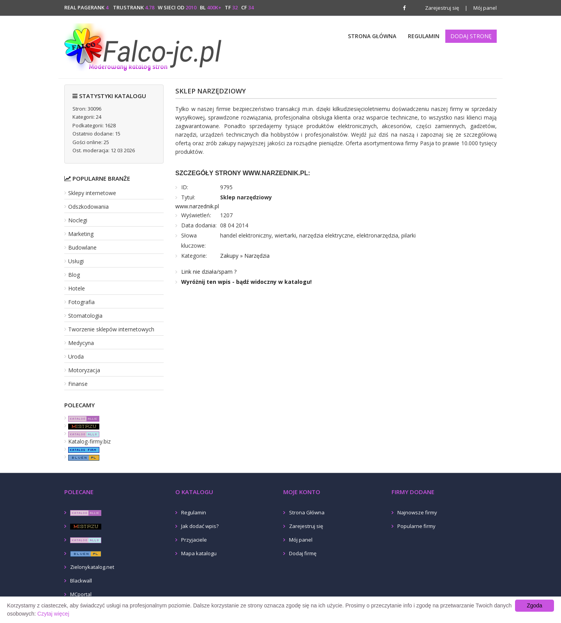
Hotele (76, 288)
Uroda (76, 356)
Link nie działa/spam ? (208, 271)
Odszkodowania (88, 206)
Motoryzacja (84, 370)
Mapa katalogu (199, 553)
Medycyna (81, 343)
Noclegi (77, 220)
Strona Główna (372, 36)
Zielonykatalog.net (92, 566)
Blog (74, 274)
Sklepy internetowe (92, 193)
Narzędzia (257, 255)
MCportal (81, 594)
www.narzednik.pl (197, 206)
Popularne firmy (416, 526)
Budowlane (82, 247)
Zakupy (229, 255)
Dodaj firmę (302, 553)
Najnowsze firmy (417, 512)
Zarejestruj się (442, 7)
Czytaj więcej (53, 614)
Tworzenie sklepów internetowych (111, 329)
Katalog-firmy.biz (89, 441)
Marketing (81, 234)
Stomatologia (85, 315)
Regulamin (423, 36)
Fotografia (81, 302)
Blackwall (81, 580)
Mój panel (481, 7)
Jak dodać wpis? (200, 526)
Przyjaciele (194, 539)
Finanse (78, 383)
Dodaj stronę (471, 36)
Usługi (76, 261)
